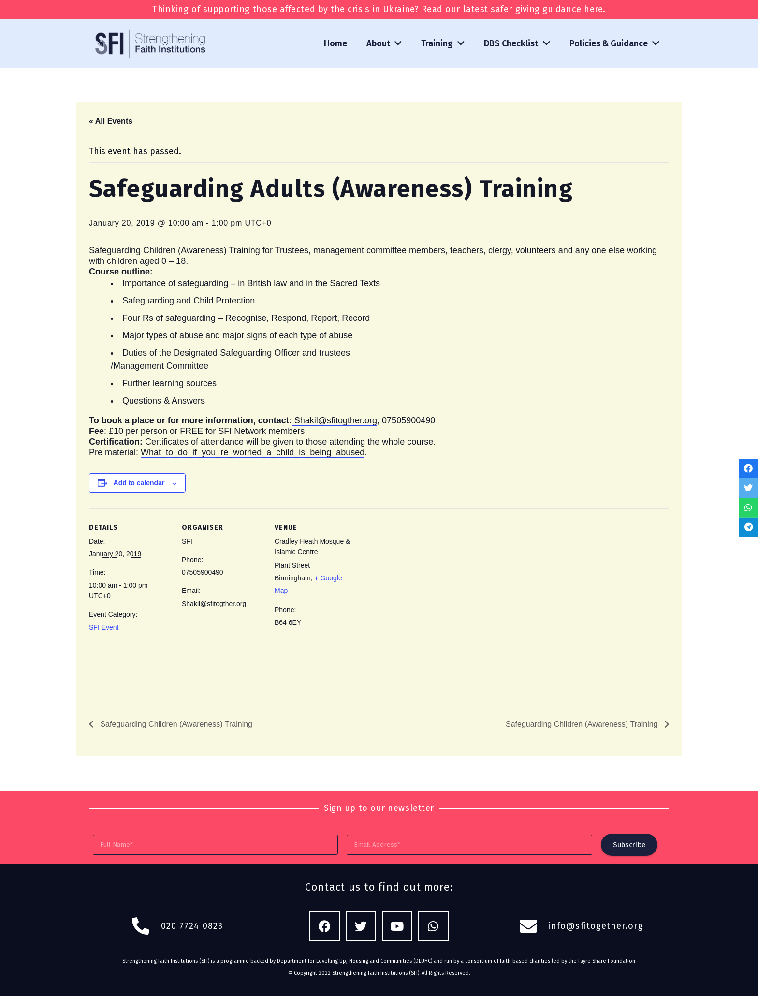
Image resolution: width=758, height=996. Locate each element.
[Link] (151, 43)
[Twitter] (361, 926)
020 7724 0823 (192, 926)
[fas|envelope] (534, 926)
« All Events (110, 121)
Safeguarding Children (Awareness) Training (175, 724)
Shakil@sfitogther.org (334, 420)
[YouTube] (397, 926)
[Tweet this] (748, 488)
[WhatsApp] (433, 926)
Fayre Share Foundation (606, 961)
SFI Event (103, 627)
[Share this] (748, 468)
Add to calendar (139, 483)
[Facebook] (324, 926)
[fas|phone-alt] (146, 926)
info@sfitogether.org (596, 926)
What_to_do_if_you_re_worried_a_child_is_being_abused (252, 452)
